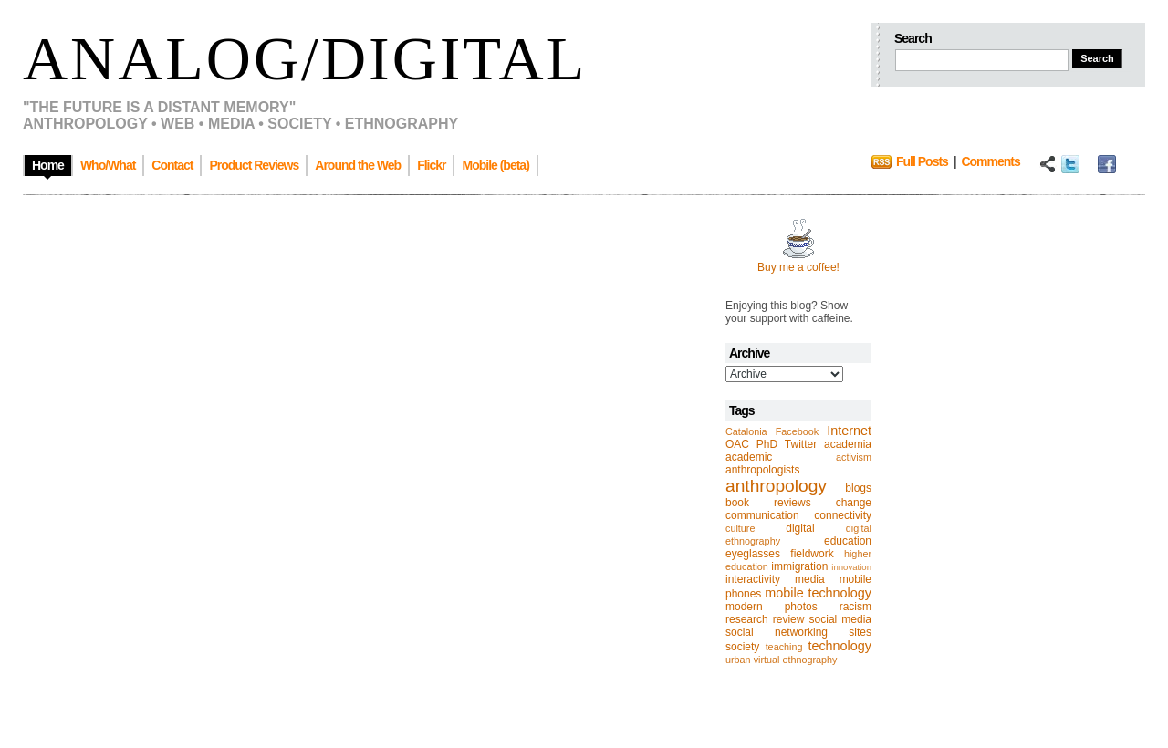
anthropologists (762, 469)
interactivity (752, 579)
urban (738, 659)
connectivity (842, 515)
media (810, 579)
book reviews (768, 502)
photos (801, 606)
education (847, 541)
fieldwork (811, 553)
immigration (799, 566)
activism (853, 457)
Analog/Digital (305, 58)
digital (800, 528)
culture (740, 528)
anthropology (776, 485)
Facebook (797, 431)
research (746, 619)
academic (748, 457)
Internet (849, 430)
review (789, 619)
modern (744, 606)
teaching (784, 646)
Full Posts (922, 161)
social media (840, 619)
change (853, 502)
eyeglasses (752, 553)
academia (847, 444)
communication (762, 515)
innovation (851, 567)
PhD (766, 444)
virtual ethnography (796, 659)
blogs (858, 488)
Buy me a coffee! (798, 267)
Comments (990, 161)
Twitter (801, 444)
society (742, 646)
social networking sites (798, 632)
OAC (737, 444)
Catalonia (746, 431)
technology (839, 646)
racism (855, 606)
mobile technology (818, 593)
